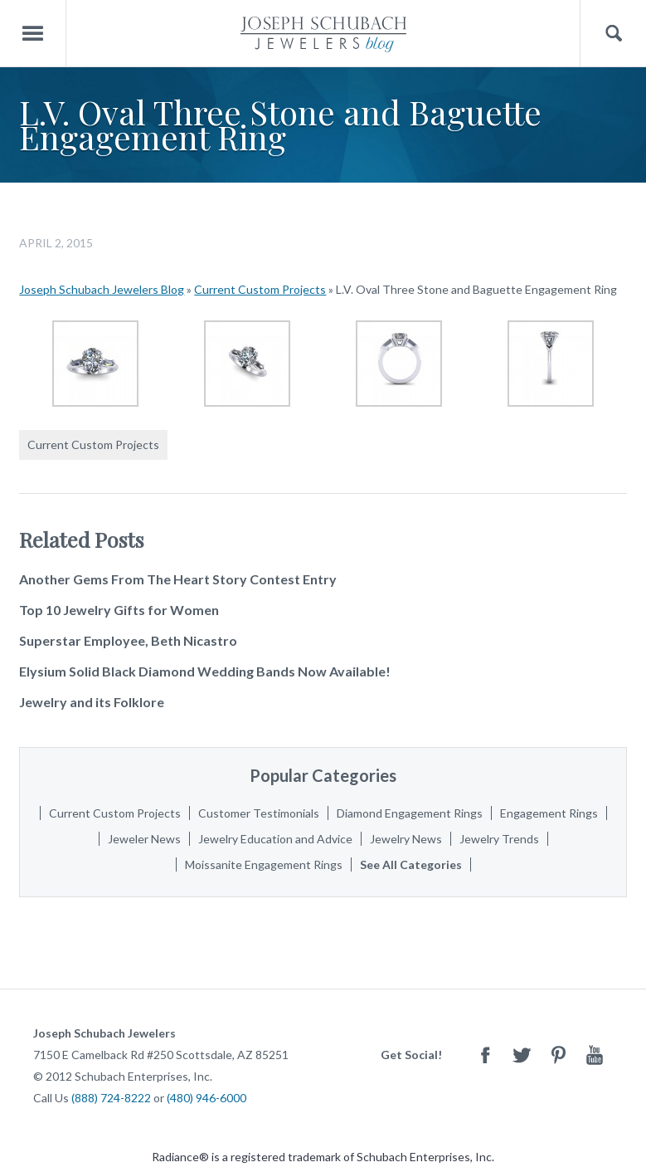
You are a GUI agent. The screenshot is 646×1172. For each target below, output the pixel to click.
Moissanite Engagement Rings (263, 864)
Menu (33, 34)
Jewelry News (406, 839)
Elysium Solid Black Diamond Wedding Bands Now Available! (205, 671)
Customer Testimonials (258, 813)
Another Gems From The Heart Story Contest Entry (178, 579)
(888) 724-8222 (111, 1098)
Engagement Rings (549, 813)
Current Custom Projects (260, 289)
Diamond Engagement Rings (410, 813)
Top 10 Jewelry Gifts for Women (119, 610)
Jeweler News (144, 839)
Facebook (485, 1054)
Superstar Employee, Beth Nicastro (128, 640)
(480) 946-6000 (206, 1098)
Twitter (521, 1054)
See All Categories (411, 864)
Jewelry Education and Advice (275, 839)
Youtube (594, 1054)
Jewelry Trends (499, 839)
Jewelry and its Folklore (91, 702)
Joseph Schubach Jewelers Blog (101, 289)
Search (613, 34)
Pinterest (558, 1054)
